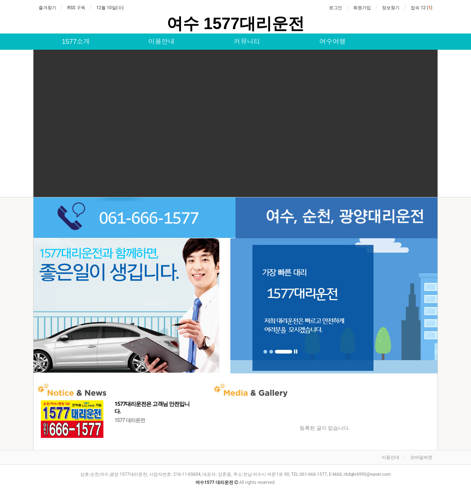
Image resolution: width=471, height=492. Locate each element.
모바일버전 (421, 457)
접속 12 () (421, 7)
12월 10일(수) (110, 7)
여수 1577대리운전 (235, 23)
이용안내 (161, 41)
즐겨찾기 (47, 7)
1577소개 (76, 41)
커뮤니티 (247, 41)
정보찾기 (391, 7)
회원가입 (362, 7)
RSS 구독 (76, 7)
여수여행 (332, 41)
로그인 (335, 7)
